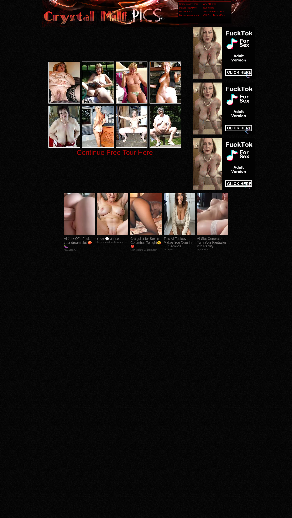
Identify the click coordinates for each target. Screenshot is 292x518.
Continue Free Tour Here (115, 152)
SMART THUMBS (153, 435)
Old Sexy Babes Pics (214, 15)
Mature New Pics (188, 7)
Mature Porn (185, 11)
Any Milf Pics (209, 4)
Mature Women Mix (189, 15)
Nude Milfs (208, 7)
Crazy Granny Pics (188, 4)
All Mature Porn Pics (213, 11)
